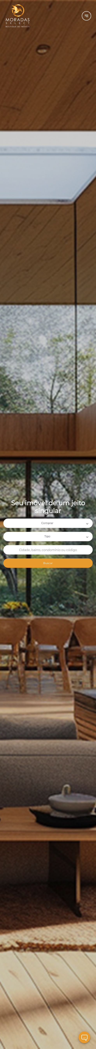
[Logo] (37, 16)
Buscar (48, 563)
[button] (48, 523)
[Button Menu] (86, 16)
